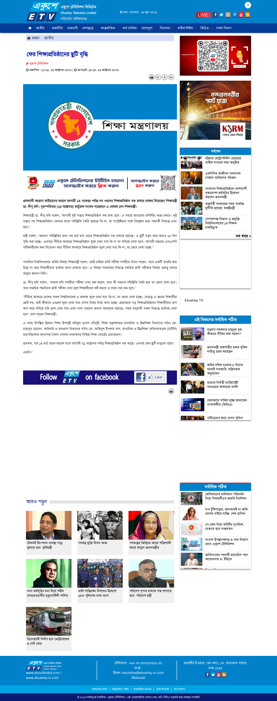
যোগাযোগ (179, 689)
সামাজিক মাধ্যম (142, 689)
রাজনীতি (57, 28)
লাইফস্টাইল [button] (187, 28)
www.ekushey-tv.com (42, 677)
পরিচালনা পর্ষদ (120, 689)
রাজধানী (72, 28)
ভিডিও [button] (206, 28)
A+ (171, 77)
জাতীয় (49, 37)
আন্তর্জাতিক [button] (109, 28)
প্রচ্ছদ (33, 37)
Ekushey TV (194, 300)
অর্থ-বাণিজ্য (130, 28)
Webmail (138, 677)
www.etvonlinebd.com (43, 672)
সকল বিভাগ (225, 28)
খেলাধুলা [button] (148, 28)
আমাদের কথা (100, 689)
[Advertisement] (100, 450)
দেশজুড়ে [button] (89, 28)
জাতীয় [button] (41, 28)
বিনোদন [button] (166, 28)
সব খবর (243, 236)
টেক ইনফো (163, 689)
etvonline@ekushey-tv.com (143, 672)
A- (158, 77)
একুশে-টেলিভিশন (116, 697)
